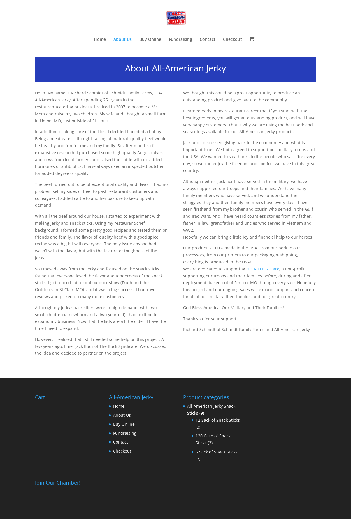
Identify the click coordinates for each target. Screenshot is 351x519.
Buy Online (150, 39)
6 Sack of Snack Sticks (217, 452)
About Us (122, 39)
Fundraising (180, 39)
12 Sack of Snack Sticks (218, 420)
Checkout (232, 39)
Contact (207, 39)
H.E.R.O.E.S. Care (262, 269)
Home (100, 39)
